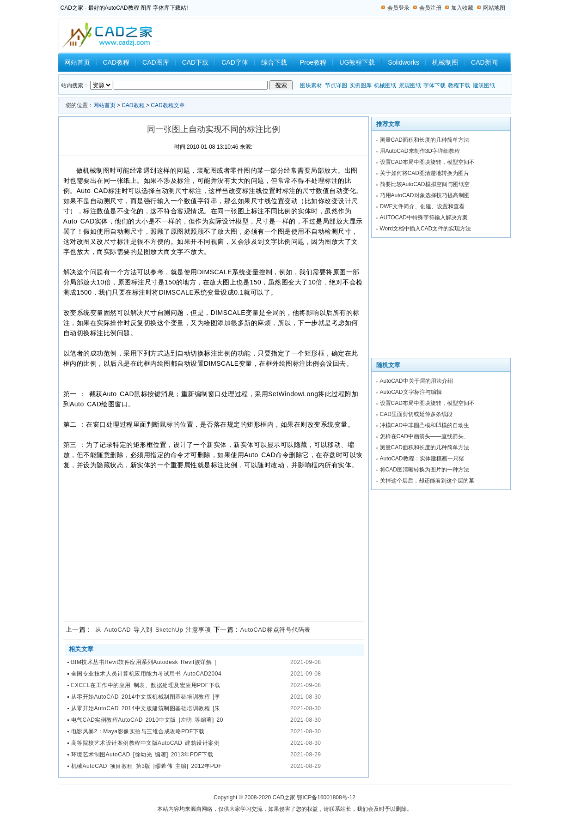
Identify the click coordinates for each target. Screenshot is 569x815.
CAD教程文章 (167, 105)
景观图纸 (410, 85)
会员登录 (398, 8)
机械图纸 (385, 85)
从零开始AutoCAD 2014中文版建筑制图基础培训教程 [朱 (145, 708)
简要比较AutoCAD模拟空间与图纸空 (425, 184)
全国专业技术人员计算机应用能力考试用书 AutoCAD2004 (146, 673)
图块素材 (311, 85)
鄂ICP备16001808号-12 (326, 797)
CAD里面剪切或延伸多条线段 (416, 414)
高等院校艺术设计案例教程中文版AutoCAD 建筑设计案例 (145, 743)
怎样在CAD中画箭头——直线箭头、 (424, 436)
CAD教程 (116, 62)
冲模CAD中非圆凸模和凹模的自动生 (424, 425)
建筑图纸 (484, 85)
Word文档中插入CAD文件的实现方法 (425, 228)
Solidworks (403, 62)
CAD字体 (234, 62)
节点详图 (336, 85)
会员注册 (430, 8)
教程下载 (459, 85)
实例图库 (360, 85)
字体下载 (434, 85)
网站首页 (77, 62)
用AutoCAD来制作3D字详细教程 (420, 151)
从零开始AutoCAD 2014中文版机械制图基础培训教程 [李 (145, 697)
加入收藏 (462, 8)
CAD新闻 (484, 62)
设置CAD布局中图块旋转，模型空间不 (427, 162)
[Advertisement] (211, 546)
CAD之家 (284, 797)
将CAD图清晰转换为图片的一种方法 (424, 469)
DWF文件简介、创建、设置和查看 (422, 206)
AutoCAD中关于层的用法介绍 (416, 381)
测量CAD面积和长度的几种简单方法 (424, 140)
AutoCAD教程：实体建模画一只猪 (422, 458)
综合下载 (274, 62)
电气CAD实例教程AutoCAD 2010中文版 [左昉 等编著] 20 (147, 720)
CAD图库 (155, 62)
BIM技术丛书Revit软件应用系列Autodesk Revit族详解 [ (144, 662)
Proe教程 (313, 62)
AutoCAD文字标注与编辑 (411, 392)
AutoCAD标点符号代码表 (275, 629)
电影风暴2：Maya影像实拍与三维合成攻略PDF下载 (138, 731)
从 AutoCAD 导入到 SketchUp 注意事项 (153, 629)
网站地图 (494, 8)
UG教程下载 (357, 62)
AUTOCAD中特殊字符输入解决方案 (424, 217)
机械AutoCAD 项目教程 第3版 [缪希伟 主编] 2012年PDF (146, 766)
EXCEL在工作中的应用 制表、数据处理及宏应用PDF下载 (145, 685)
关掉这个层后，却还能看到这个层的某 (427, 480)
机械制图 (445, 62)
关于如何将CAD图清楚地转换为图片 (424, 173)
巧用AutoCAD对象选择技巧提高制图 (425, 195)
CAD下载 (195, 62)
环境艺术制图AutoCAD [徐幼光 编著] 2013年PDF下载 (142, 754)
